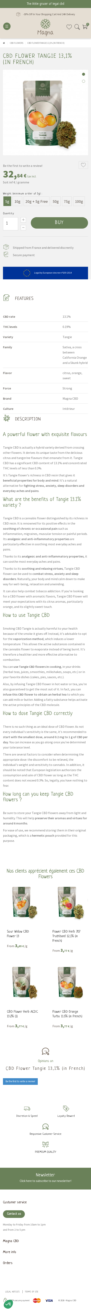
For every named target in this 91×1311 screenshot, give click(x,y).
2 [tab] (83, 81)
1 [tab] (83, 74)
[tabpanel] (45, 112)
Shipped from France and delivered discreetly (43, 248)
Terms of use (31, 1292)
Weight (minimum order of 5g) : (22, 193)
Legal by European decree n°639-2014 (45, 272)
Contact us (14, 1214)
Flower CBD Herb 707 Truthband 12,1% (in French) (66, 936)
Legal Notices (12, 1292)
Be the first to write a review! (22, 166)
